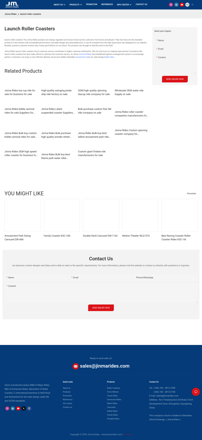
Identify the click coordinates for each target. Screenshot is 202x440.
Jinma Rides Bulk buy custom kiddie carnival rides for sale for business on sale (21, 135)
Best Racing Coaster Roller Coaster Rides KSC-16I (176, 237)
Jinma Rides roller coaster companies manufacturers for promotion (131, 113)
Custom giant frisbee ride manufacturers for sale (92, 153)
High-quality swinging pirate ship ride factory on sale (56, 92)
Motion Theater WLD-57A (136, 235)
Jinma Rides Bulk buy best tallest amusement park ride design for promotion (93, 135)
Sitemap (127, 434)
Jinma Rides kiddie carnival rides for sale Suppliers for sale (19, 111)
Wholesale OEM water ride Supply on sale (129, 92)
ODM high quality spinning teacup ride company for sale (94, 92)
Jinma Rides (11, 14)
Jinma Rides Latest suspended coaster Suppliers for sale (57, 111)
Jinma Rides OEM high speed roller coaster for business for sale (21, 153)
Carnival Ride (84, 54)
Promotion (191, 193)
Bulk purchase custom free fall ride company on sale (94, 111)
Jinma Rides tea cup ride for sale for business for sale (20, 92)
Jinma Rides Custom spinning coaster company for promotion (131, 132)
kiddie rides (109, 57)
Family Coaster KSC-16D (57, 235)
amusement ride (82, 57)
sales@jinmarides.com (105, 366)
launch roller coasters (30, 14)
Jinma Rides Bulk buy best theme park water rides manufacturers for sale (55, 156)
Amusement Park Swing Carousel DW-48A (18, 237)
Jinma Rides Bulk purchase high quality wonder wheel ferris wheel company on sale (57, 135)
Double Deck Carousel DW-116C (100, 235)
